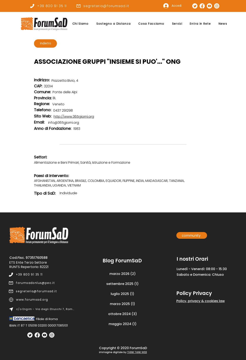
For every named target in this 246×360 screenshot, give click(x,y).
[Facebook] (37, 335)
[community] (191, 235)
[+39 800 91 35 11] (48, 6)
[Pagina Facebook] (202, 6)
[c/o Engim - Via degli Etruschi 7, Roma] (42, 309)
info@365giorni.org (63, 122)
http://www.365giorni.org (74, 116)
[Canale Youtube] (209, 6)
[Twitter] (30, 335)
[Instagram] (51, 335)
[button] (80, 23)
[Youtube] (44, 335)
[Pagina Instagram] (216, 6)
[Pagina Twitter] (194, 6)
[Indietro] (45, 43)
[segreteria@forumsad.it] (102, 6)
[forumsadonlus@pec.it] (41, 283)
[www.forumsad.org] (42, 299)
